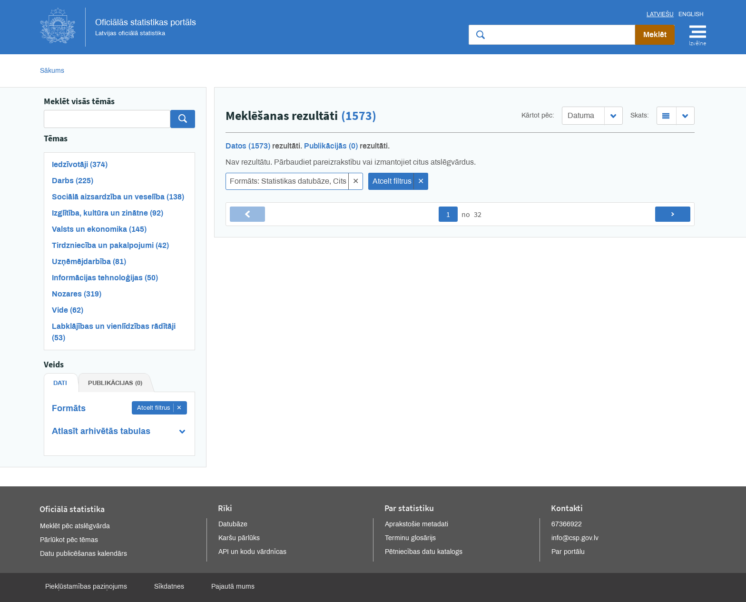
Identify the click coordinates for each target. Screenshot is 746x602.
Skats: (639, 115)
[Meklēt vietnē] (552, 35)
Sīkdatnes (169, 586)
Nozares (76, 294)
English (691, 14)
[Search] (107, 119)
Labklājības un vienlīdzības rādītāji (114, 332)
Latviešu (660, 14)
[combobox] (592, 116)
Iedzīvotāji (80, 164)
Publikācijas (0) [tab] (115, 383)
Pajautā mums (233, 586)
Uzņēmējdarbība (89, 261)
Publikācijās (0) (331, 146)
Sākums (52, 70)
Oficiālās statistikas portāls (118, 27)
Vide (67, 310)
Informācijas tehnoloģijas (105, 278)
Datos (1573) (248, 146)
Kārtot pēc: (537, 115)
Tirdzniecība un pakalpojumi (110, 245)
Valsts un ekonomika (99, 229)
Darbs (72, 181)
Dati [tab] (60, 383)
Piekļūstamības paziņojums (86, 586)
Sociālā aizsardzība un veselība (118, 197)
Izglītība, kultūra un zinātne (107, 213)
